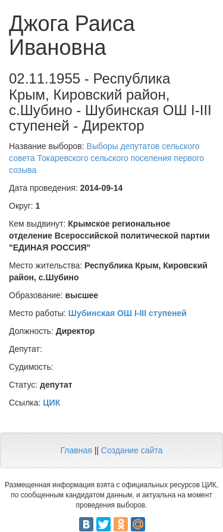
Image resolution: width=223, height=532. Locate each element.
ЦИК (51, 402)
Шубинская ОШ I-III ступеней (127, 313)
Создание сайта (132, 450)
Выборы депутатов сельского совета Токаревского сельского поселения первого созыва (106, 158)
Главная (76, 450)
